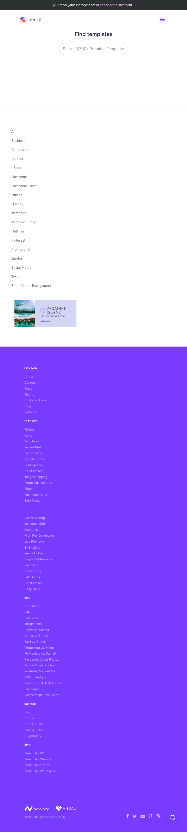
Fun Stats (31, 618)
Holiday (17, 204)
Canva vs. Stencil (36, 630)
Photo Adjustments (38, 482)
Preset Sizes (33, 453)
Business (18, 141)
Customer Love (35, 400)
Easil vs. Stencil (35, 641)
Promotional (20, 250)
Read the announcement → (115, 5)
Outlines (17, 231)
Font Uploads (34, 465)
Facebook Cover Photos (41, 659)
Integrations (33, 624)
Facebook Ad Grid (37, 494)
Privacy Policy (34, 730)
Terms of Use (33, 724)
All (13, 132)
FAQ (27, 612)
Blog (27, 406)
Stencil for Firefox (37, 765)
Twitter (16, 277)
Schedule (31, 529)
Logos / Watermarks (38, 559)
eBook (16, 168)
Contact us (32, 718)
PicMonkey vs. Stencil (40, 653)
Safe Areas (32, 500)
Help (27, 712)
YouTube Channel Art (39, 671)
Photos (29, 429)
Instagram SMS (35, 523)
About (28, 376)
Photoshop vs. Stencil (39, 647)
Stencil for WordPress (39, 771)
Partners (30, 412)
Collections (32, 571)
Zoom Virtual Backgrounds (43, 683)
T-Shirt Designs (35, 677)
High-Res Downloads (39, 535)
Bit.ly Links (32, 547)
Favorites (31, 565)
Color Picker (33, 471)
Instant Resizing (35, 447)
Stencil (31, 19)
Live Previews (34, 541)
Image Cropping (36, 477)
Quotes (17, 258)
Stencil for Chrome (37, 759)
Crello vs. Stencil (36, 635)
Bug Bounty (32, 736)
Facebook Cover (24, 186)
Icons (28, 435)
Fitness (16, 195)
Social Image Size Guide (41, 695)
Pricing (29, 394)
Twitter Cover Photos (39, 665)
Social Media (21, 268)
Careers (30, 382)
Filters (28, 488)
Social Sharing (34, 518)
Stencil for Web (35, 753)
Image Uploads (35, 553)
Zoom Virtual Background (31, 286)
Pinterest (18, 240)
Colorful (17, 159)
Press (28, 388)
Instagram (19, 213)
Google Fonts (34, 459)
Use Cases (31, 689)
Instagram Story (23, 222)
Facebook (19, 177)
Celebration (20, 150)
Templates (31, 441)
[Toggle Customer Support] (172, 817)
